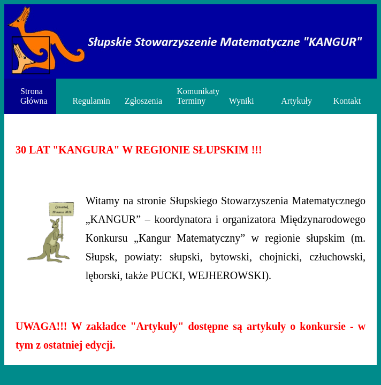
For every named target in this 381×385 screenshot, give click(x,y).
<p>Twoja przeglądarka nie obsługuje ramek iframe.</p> (190, 192)
